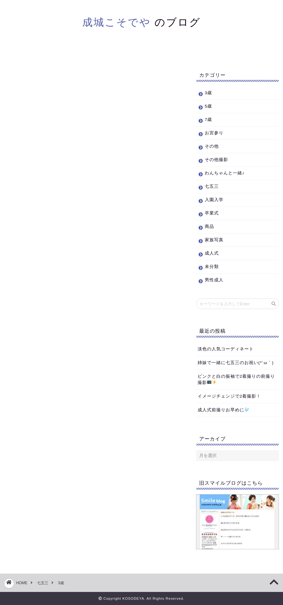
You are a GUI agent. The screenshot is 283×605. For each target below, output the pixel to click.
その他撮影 (216, 159)
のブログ (141, 22)
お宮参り (214, 133)
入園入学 (214, 199)
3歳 (208, 92)
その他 (212, 146)
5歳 (208, 106)
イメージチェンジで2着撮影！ (229, 396)
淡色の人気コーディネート (226, 349)
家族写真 (214, 240)
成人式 (212, 253)
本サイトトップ (141, 52)
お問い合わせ (188, 52)
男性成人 (214, 280)
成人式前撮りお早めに (223, 410)
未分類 (212, 266)
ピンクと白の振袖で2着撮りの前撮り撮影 (236, 379)
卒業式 (212, 213)
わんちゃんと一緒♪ (225, 173)
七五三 (212, 186)
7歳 (208, 119)
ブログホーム (96, 52)
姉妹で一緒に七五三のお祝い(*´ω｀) (236, 362)
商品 (209, 226)
